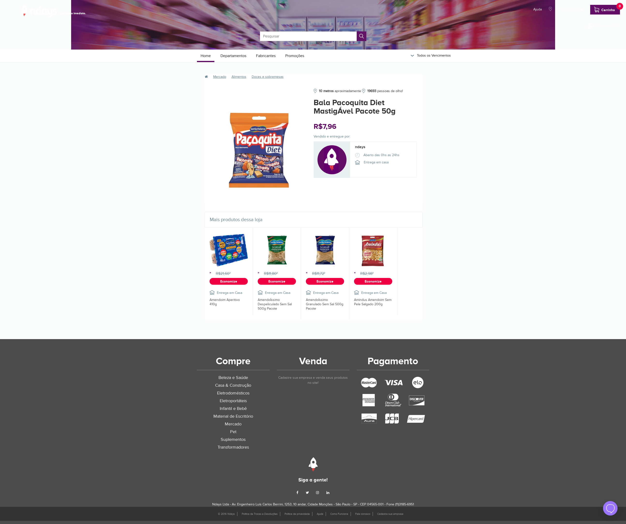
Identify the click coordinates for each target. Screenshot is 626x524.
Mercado (219, 77)
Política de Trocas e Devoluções (260, 514)
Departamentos (233, 55)
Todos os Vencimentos (431, 55)
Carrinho (607, 8)
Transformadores (233, 447)
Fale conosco (362, 514)
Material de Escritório (233, 416)
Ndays (313, 464)
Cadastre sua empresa (390, 514)
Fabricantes (266, 55)
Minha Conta (571, 9)
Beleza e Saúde (233, 377)
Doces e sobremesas (268, 77)
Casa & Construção (233, 385)
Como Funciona (339, 514)
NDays (39, 11)
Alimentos (239, 77)
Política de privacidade (297, 514)
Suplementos (233, 439)
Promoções (294, 55)
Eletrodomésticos (233, 393)
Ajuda (537, 9)
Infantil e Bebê (233, 408)
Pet (233, 431)
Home (206, 55)
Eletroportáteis (233, 400)
